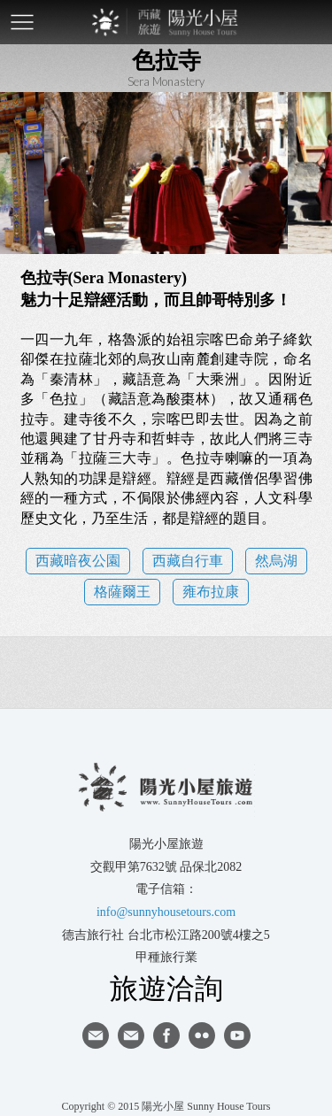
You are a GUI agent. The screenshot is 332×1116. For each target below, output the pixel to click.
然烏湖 (276, 560)
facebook (166, 1035)
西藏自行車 (187, 560)
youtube (237, 1035)
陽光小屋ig (131, 1035)
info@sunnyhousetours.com (166, 912)
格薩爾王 (122, 591)
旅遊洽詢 (166, 988)
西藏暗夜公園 (77, 560)
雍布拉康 (210, 591)
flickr (202, 1035)
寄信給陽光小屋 (96, 1035)
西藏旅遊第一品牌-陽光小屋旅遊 (166, 22)
